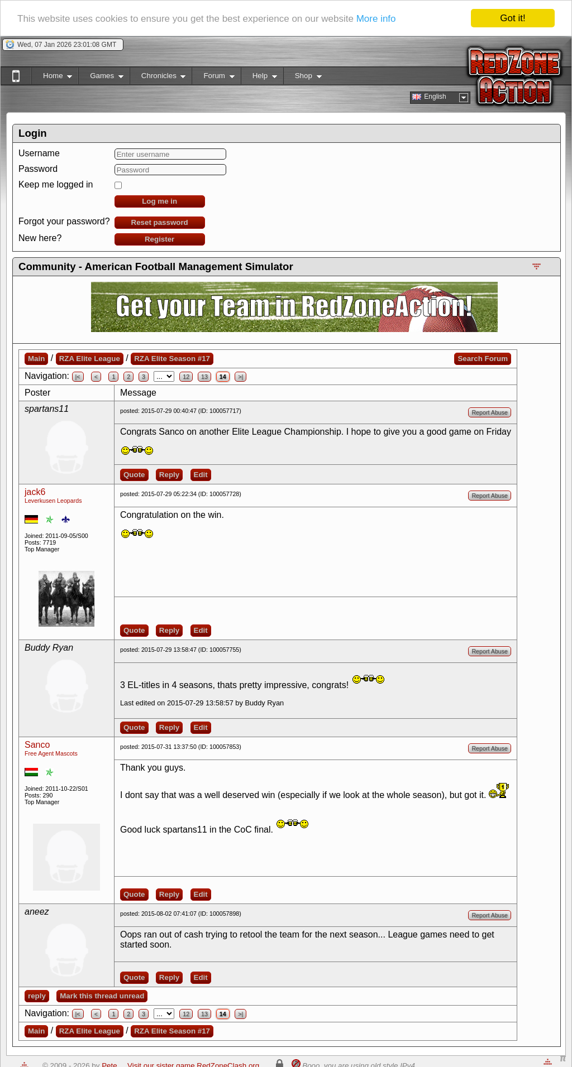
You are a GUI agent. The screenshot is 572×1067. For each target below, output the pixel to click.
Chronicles (158, 77)
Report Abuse (489, 412)
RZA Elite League (89, 358)
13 (204, 376)
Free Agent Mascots (51, 753)
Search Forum (482, 358)
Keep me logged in (55, 184)
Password (38, 169)
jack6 (35, 492)
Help (259, 77)
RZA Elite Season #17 (172, 358)
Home (51, 77)
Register (159, 239)
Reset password (159, 222)
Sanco (37, 744)
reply (37, 996)
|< (77, 376)
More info (376, 18)
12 (186, 376)
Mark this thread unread (102, 996)
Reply (169, 474)
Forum (213, 77)
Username (39, 153)
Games (100, 77)
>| (240, 376)
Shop (302, 77)
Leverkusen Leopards (53, 500)
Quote (134, 474)
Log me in (159, 201)
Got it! (512, 18)
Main (36, 358)
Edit (201, 474)
